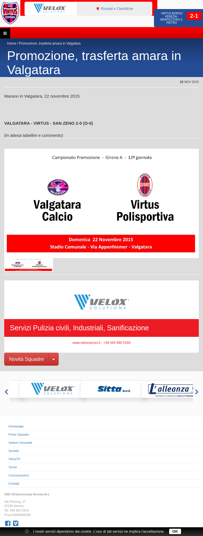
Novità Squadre (26, 359)
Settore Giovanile (20, 442)
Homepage (16, 426)
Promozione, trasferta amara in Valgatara (50, 43)
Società (13, 450)
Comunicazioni (18, 475)
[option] (54, 8)
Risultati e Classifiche (114, 9)
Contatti (13, 483)
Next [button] (197, 392)
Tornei (12, 467)
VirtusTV (14, 459)
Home (11, 43)
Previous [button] (5, 392)
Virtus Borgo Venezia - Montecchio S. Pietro (171, 18)
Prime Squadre (18, 434)
